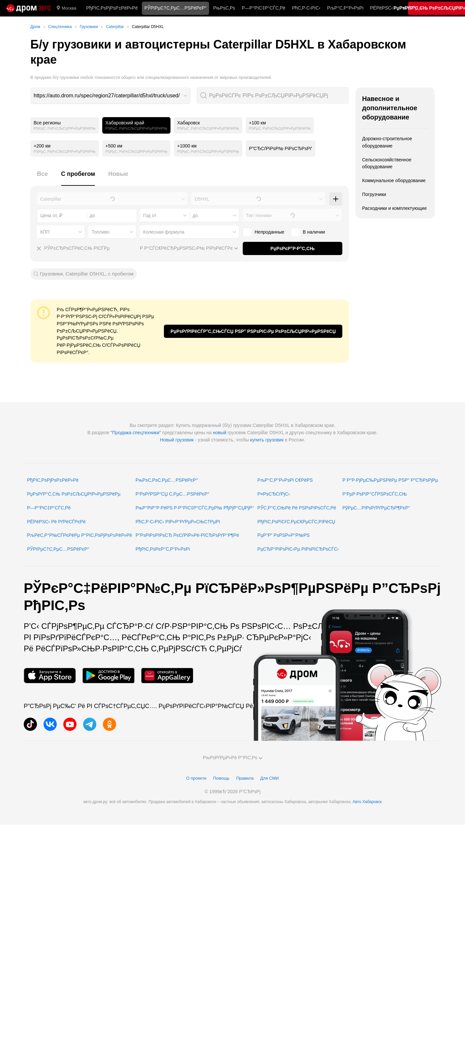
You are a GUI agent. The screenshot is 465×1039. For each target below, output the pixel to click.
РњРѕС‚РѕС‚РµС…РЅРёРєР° (167, 480)
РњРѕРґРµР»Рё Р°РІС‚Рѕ (232, 757)
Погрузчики (374, 194)
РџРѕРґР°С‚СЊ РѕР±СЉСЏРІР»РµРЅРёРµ (73, 494)
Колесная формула (163, 232)
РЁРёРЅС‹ (381, 8)
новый (219, 432)
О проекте (196, 778)
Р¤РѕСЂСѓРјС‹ (274, 494)
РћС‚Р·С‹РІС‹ (306, 8)
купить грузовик (266, 439)
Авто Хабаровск (367, 801)
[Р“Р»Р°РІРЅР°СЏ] (28, 8)
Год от (149, 215)
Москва (66, 8)
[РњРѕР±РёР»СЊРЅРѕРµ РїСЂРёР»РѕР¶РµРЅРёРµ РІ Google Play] (108, 675)
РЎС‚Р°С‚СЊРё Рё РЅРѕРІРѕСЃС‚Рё (297, 507)
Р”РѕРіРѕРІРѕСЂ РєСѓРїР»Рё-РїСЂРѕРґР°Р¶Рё (187, 535)
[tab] (42, 177)
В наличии (308, 232)
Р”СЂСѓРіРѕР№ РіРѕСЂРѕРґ (280, 148)
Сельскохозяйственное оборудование (387, 163)
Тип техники (258, 215)
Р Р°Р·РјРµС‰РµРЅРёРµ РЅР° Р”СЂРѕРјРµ (390, 480)
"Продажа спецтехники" (135, 432)
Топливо (100, 232)
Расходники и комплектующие (394, 208)
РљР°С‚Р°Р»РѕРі (345, 8)
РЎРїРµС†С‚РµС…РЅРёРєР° (58, 549)
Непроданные (263, 232)
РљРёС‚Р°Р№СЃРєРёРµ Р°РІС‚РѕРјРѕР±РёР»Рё (79, 535)
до (195, 215)
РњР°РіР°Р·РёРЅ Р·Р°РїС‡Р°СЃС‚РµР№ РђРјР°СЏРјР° (195, 507)
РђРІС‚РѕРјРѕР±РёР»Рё (112, 8)
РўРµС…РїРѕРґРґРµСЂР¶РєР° (376, 507)
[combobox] (110, 95)
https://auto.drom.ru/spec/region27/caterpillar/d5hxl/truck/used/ (107, 95)
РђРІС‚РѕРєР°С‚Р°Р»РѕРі (163, 549)
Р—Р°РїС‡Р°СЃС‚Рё (263, 8)
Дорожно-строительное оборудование (387, 142)
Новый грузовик (177, 439)
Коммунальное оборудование (394, 180)
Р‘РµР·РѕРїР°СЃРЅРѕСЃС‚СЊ (374, 494)
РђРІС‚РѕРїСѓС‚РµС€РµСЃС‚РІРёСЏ (296, 521)
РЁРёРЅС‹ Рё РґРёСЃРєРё (56, 521)
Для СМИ (269, 778)
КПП (44, 232)
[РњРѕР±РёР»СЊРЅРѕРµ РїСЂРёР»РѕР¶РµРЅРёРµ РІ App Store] (50, 675)
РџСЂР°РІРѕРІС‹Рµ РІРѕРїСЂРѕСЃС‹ (298, 549)
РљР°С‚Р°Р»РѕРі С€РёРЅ (285, 480)
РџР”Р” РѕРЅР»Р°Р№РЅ (284, 535)
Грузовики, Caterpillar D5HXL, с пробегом (87, 273)
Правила (245, 778)
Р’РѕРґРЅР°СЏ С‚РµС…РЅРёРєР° (172, 494)
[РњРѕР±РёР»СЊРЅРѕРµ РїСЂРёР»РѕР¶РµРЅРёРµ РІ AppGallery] (167, 675)
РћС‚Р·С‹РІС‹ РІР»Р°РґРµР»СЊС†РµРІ (178, 521)
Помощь (221, 778)
